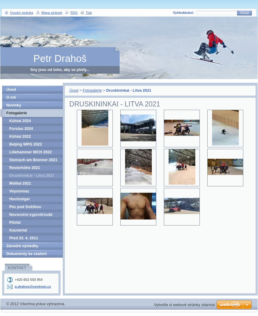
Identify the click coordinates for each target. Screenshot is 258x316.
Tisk (89, 12)
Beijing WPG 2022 (25, 144)
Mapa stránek (51, 12)
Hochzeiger (19, 199)
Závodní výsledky (22, 246)
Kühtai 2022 (20, 136)
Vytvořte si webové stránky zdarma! (184, 304)
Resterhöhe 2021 (24, 167)
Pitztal (15, 222)
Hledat (244, 13)
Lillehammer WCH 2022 (30, 152)
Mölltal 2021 (20, 183)
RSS (74, 12)
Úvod (73, 90)
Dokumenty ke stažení (26, 253)
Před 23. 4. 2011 (23, 238)
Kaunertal (18, 230)
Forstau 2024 (21, 128)
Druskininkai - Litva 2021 (31, 175)
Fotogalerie (92, 90)
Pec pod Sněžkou (25, 206)
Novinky (13, 105)
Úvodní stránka (21, 12)
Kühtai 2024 (20, 120)
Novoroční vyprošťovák (30, 214)
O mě (11, 97)
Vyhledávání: (183, 12)
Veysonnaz (19, 191)
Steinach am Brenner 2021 (33, 160)
